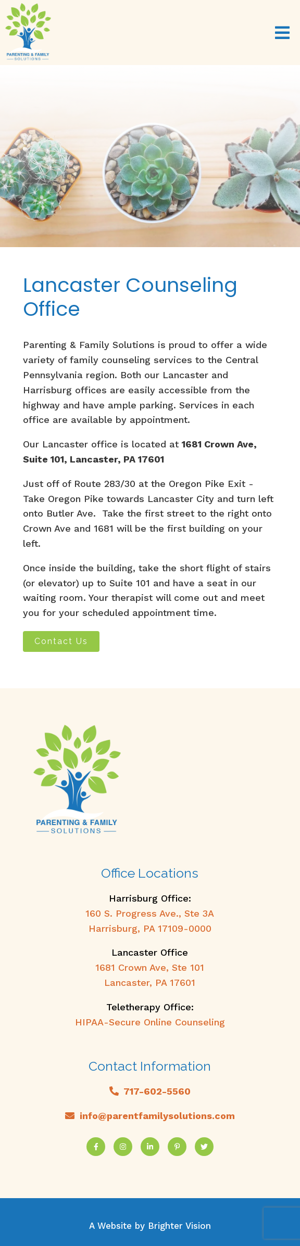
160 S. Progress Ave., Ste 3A (149, 913)
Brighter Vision (179, 1226)
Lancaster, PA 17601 (149, 982)
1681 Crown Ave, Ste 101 (149, 967)
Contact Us (61, 641)
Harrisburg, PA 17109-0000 (150, 928)
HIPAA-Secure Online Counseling (150, 1022)
